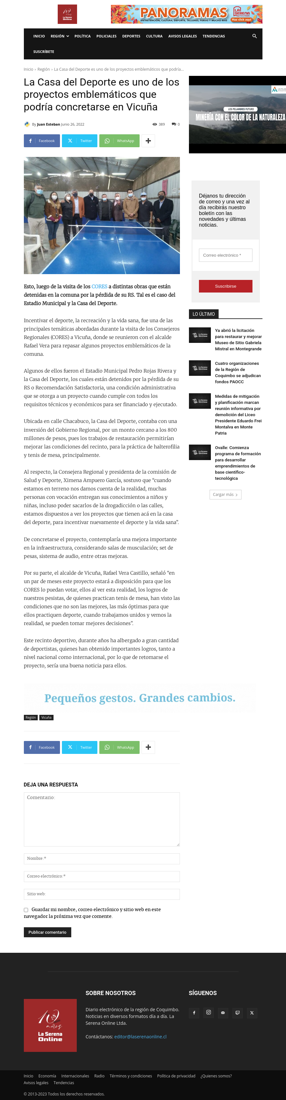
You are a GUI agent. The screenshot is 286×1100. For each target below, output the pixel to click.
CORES (99, 286)
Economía (47, 1076)
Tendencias (214, 36)
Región (60, 36)
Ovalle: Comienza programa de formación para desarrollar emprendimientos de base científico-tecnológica (237, 436)
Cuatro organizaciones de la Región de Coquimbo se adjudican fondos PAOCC (237, 365)
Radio (99, 1076)
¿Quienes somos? (216, 1076)
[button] (254, 36)
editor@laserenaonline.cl (140, 1036)
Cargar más (225, 463)
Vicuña (46, 717)
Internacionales (75, 1076)
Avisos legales (182, 36)
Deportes (131, 36)
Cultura (154, 36)
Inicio (39, 36)
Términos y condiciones (131, 1076)
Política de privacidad (176, 1076)
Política (82, 36)
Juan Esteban (48, 124)
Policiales (106, 36)
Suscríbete (44, 51)
